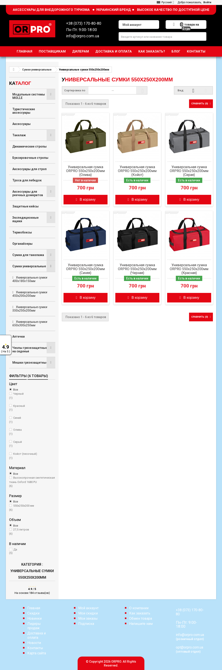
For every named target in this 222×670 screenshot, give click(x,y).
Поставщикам (52, 51)
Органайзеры (22, 243)
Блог (175, 51)
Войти (207, 2)
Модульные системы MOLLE (28, 96)
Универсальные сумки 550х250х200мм (29, 308)
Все (15, 389)
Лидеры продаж (34, 626)
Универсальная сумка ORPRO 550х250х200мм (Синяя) (85, 269)
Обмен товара (140, 618)
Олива (32, 432)
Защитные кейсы (25, 206)
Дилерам (80, 51)
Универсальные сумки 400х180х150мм (29, 279)
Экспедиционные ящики (25, 219)
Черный (32, 396)
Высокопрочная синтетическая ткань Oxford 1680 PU (32, 482)
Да (32, 551)
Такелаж (19, 135)
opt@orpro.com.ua (189, 647)
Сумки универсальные (29, 266)
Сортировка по (76, 90)
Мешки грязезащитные (30, 362)
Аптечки (18, 336)
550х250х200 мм (32, 508)
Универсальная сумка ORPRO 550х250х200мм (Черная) (137, 269)
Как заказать (139, 613)
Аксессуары (21, 124)
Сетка (193, 92)
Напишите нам (141, 624)
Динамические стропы (29, 146)
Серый (32, 444)
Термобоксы (22, 232)
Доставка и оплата (113, 51)
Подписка (86, 624)
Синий (32, 420)
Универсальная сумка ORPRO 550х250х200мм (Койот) (137, 171)
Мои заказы (88, 618)
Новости (34, 643)
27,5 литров (32, 532)
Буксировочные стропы (30, 157)
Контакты (196, 51)
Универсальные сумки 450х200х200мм (29, 294)
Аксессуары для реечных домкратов (27, 193)
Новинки (34, 618)
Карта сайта (36, 653)
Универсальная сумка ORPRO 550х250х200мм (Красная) (189, 269)
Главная (24, 51)
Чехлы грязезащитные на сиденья (29, 349)
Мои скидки (88, 613)
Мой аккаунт (88, 608)
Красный (32, 408)
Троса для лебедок (27, 180)
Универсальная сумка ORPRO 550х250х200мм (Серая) (189, 171)
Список (205, 92)
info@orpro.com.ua (190, 635)
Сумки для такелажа (28, 255)
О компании (139, 608)
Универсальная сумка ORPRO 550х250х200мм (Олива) (85, 171)
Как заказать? (151, 51)
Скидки (33, 613)
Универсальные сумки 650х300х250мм (29, 323)
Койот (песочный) (32, 456)
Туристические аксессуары (23, 110)
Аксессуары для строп (29, 169)
